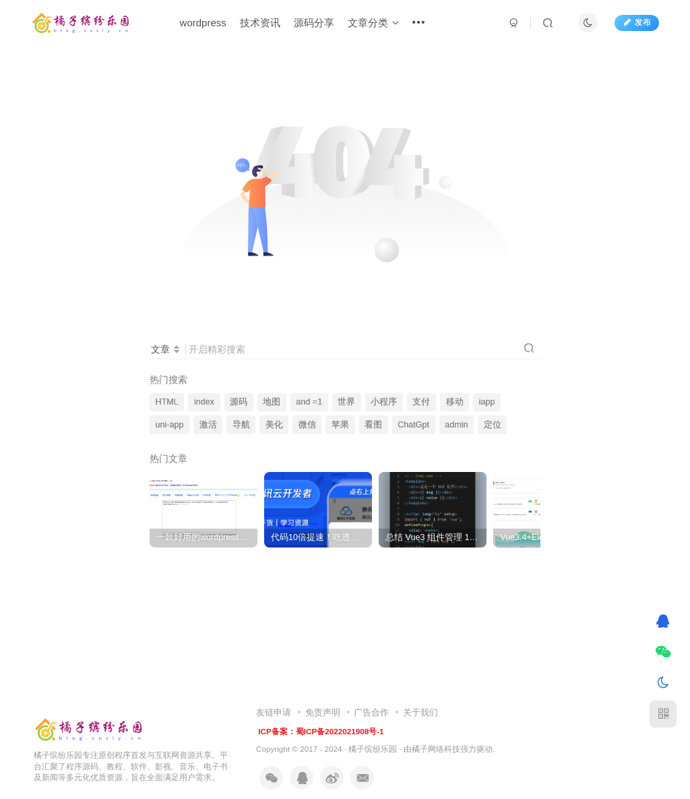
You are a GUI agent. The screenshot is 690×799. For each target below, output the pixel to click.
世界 (346, 402)
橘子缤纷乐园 (372, 748)
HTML (167, 402)
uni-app (170, 425)
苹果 (340, 425)
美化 (274, 425)
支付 (421, 402)
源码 (238, 402)
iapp (487, 402)
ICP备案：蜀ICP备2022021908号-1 (320, 731)
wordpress (203, 22)
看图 (373, 425)
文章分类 (373, 22)
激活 (208, 425)
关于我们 (420, 712)
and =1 (309, 402)
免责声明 (322, 712)
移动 (455, 402)
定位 (492, 425)
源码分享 (314, 22)
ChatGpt (413, 425)
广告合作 (371, 712)
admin (456, 425)
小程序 (384, 402)
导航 (241, 425)
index (204, 402)
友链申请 (273, 712)
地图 (271, 402)
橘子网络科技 (436, 748)
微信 (307, 425)
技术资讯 (260, 22)
